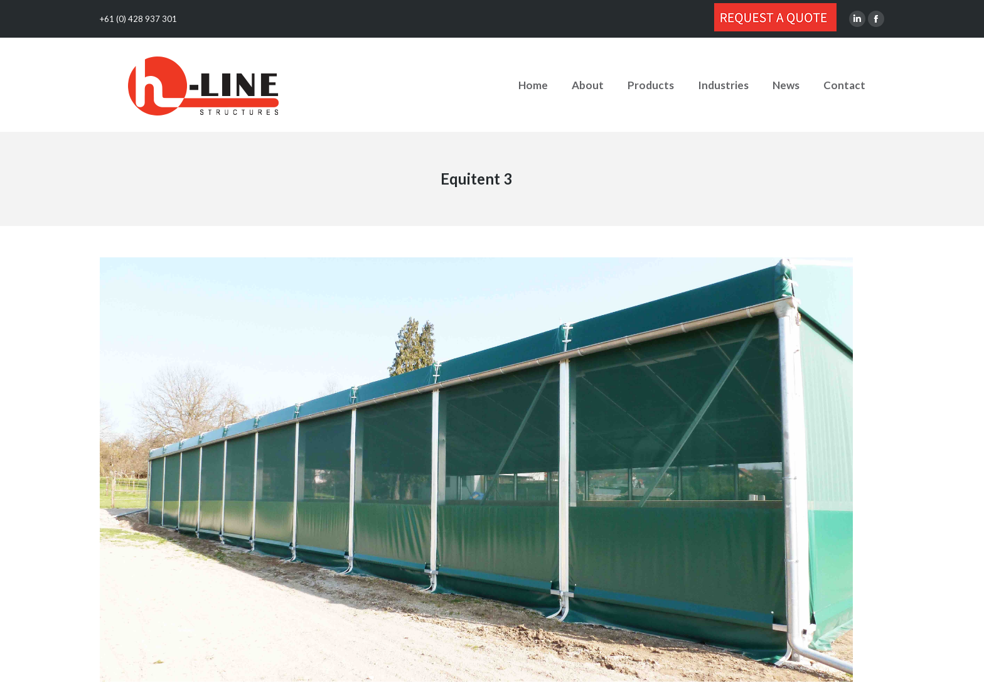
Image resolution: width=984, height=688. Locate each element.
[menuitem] (533, 85)
